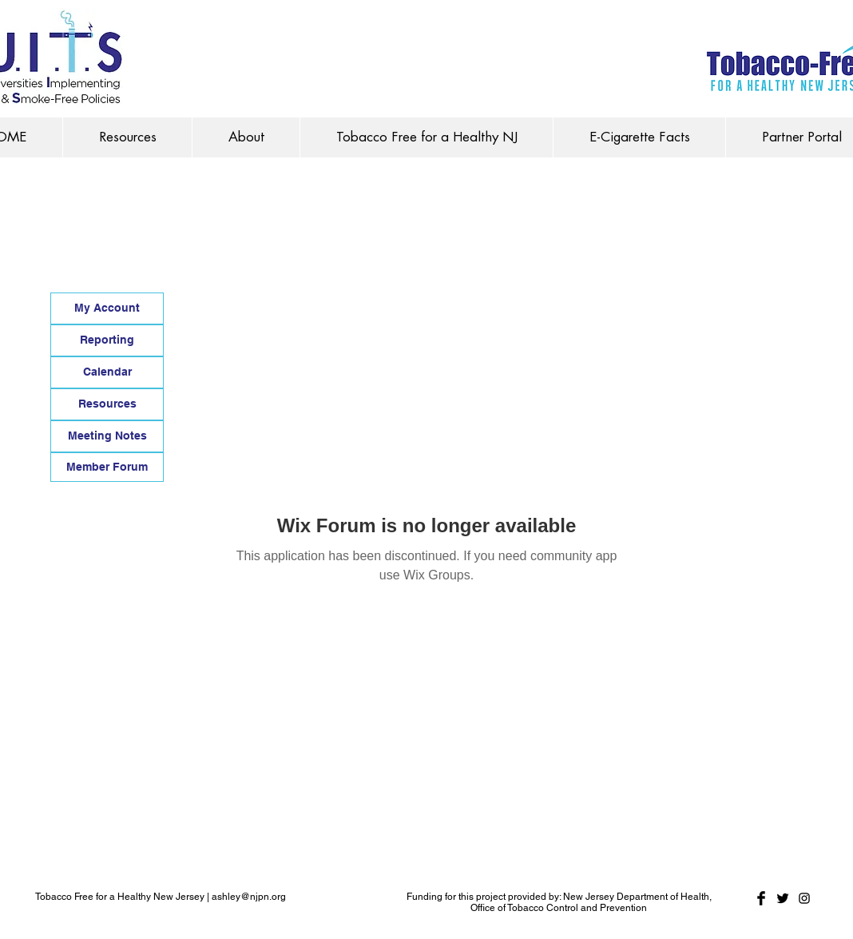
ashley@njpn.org (249, 896)
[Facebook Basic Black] (761, 898)
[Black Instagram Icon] (804, 898)
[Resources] (107, 404)
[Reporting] (107, 340)
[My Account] (107, 308)
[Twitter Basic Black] (783, 898)
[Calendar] (107, 372)
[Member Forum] (107, 467)
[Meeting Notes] (107, 436)
